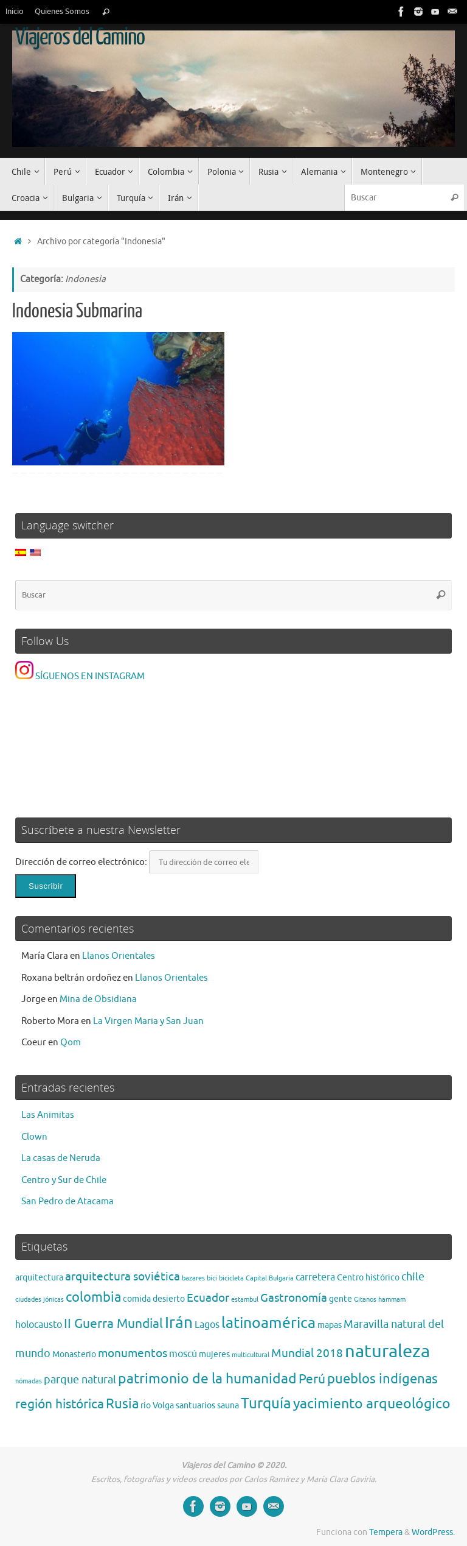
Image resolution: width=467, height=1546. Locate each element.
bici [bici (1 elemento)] (212, 1278)
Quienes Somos (62, 11)
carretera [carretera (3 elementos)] (315, 1277)
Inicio (14, 11)
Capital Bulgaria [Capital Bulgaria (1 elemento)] (270, 1278)
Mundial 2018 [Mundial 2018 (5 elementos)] (307, 1353)
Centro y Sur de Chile (63, 1180)
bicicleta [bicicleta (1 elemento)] (231, 1278)
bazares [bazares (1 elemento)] (193, 1278)
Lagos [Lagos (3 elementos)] (207, 1325)
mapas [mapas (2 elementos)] (329, 1325)
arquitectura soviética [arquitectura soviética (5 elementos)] (122, 1276)
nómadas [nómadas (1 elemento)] (28, 1381)
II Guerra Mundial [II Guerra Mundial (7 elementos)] (113, 1323)
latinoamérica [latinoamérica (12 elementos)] (268, 1323)
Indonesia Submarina (77, 311)
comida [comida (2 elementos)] (137, 1299)
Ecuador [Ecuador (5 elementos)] (208, 1297)
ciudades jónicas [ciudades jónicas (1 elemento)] (39, 1300)
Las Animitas (47, 1115)
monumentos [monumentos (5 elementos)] (132, 1353)
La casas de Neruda (60, 1158)
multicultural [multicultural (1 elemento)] (250, 1355)
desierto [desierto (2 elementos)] (169, 1299)
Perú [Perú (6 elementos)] (312, 1379)
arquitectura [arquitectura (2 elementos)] (39, 1277)
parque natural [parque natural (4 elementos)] (80, 1379)
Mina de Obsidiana (98, 999)
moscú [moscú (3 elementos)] (183, 1354)
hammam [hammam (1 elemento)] (392, 1300)
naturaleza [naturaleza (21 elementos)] (387, 1351)
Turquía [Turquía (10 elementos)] (266, 1403)
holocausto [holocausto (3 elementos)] (38, 1325)
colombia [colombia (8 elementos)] (93, 1297)
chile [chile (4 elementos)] (412, 1276)
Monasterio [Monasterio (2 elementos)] (74, 1354)
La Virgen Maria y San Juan (148, 1021)
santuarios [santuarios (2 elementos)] (195, 1405)
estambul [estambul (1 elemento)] (244, 1300)
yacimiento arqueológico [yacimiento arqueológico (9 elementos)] (372, 1404)
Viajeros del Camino (79, 37)
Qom (70, 1042)
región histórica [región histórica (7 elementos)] (59, 1404)
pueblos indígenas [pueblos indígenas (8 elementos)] (382, 1379)
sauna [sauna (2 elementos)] (228, 1405)
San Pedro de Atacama (67, 1201)
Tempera (386, 1532)
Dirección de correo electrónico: (82, 862)
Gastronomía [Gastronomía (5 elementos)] (293, 1297)
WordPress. (433, 1532)
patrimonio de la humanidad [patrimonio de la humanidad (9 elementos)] (207, 1379)
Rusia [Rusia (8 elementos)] (122, 1404)
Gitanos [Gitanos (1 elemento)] (365, 1300)
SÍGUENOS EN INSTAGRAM (80, 676)
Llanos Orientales (118, 956)
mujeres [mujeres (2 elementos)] (214, 1354)
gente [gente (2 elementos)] (340, 1299)
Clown (34, 1137)
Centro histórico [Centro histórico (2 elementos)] (368, 1277)
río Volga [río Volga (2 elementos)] (157, 1405)
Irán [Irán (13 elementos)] (179, 1323)
